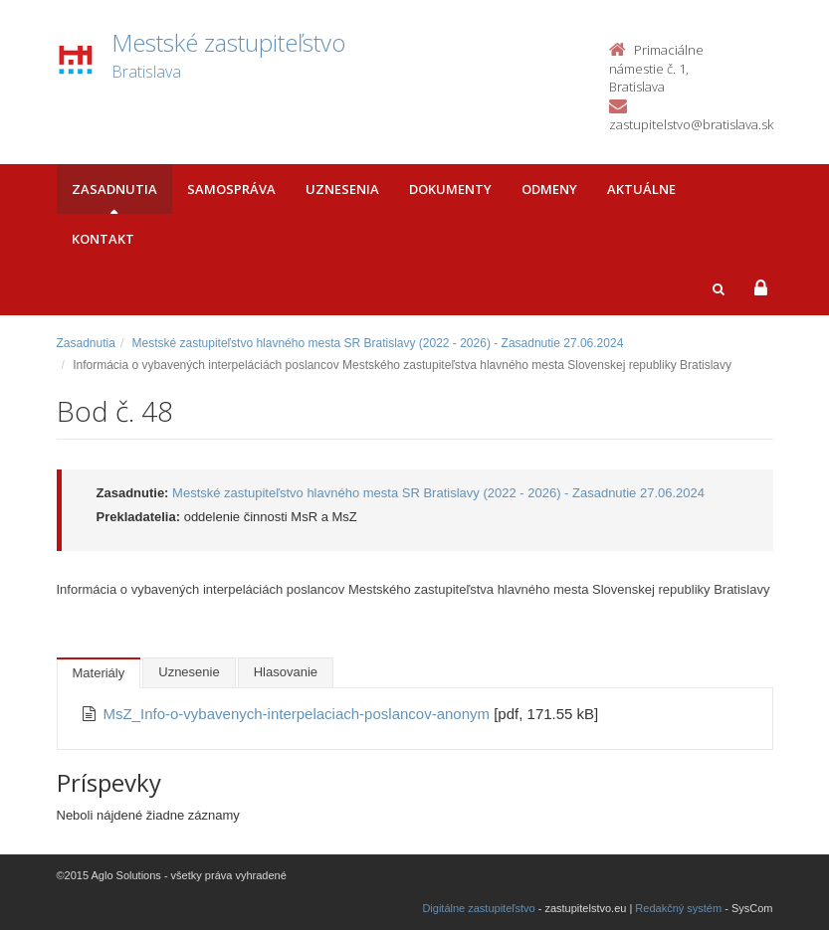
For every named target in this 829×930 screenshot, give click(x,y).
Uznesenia (342, 189)
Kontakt (103, 239)
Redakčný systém (678, 908)
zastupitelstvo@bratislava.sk (691, 124)
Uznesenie (188, 671)
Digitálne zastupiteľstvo (478, 908)
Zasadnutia (114, 189)
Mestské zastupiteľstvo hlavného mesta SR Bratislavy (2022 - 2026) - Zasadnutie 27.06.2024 (378, 343)
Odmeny (549, 189)
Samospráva (231, 189)
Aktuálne (641, 189)
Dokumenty (450, 189)
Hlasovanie (285, 671)
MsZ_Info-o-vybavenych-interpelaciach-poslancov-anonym (299, 713)
